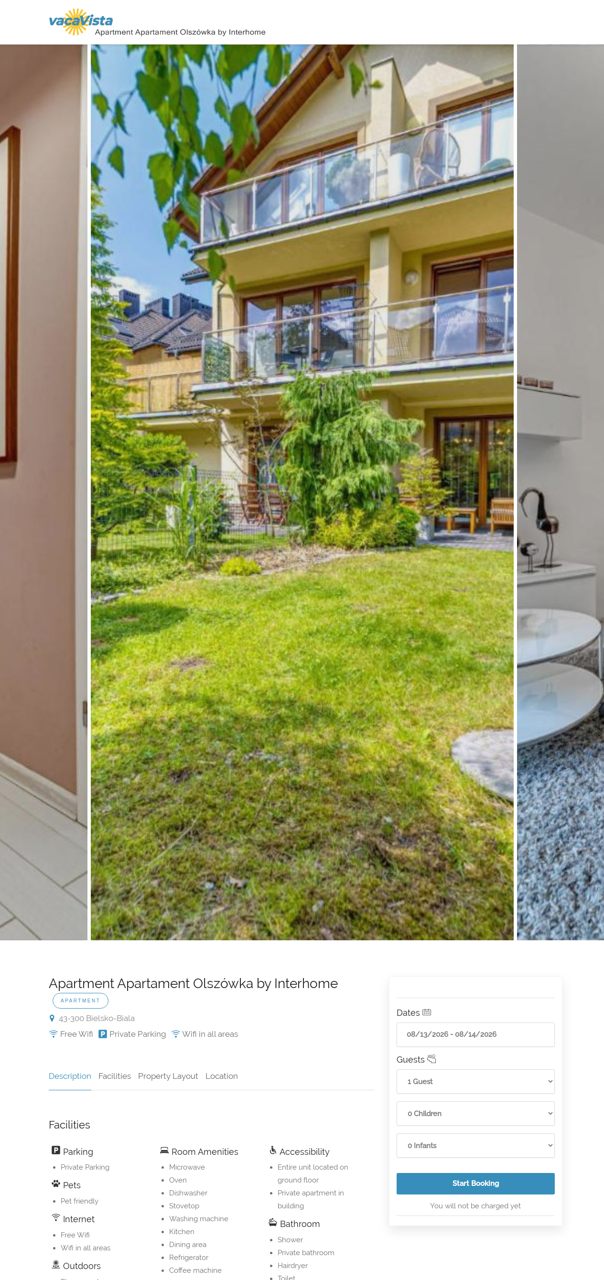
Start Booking (504, 1186)
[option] (302, 492)
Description (70, 1076)
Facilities (114, 1076)
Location (221, 1076)
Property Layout (168, 1076)
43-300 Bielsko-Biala (92, 1018)
